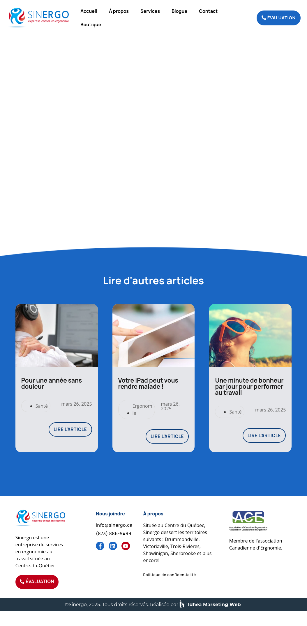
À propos (119, 11)
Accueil (88, 11)
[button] (169, 588)
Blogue (179, 11)
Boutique (90, 24)
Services (150, 11)
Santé (42, 418)
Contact (208, 11)
